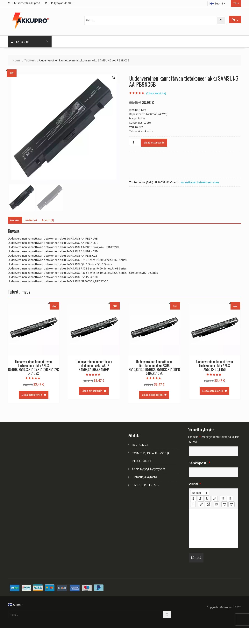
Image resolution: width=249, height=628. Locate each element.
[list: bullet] (230, 498)
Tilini (236, 3)
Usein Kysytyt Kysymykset (148, 469)
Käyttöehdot (140, 445)
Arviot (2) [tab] (48, 220)
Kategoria (20, 41)
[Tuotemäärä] (134, 142)
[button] (113, 77)
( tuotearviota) (156, 93)
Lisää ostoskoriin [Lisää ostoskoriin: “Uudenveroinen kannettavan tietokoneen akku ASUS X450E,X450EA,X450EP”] (92, 390)
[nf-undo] (224, 504)
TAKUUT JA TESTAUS (145, 485)
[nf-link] (201, 504)
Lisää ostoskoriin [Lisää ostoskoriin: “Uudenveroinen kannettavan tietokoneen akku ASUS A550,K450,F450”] (212, 390)
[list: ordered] (223, 498)
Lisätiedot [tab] (30, 220)
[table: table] (216, 504)
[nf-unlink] (208, 504)
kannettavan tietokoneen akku (200, 182)
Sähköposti (199, 463)
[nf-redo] (231, 504)
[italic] (200, 498)
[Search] (221, 20)
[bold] (193, 498)
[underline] (207, 498)
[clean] (214, 498)
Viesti (195, 484)
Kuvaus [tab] (14, 220)
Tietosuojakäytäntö (144, 477)
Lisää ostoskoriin (154, 142)
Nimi (193, 442)
